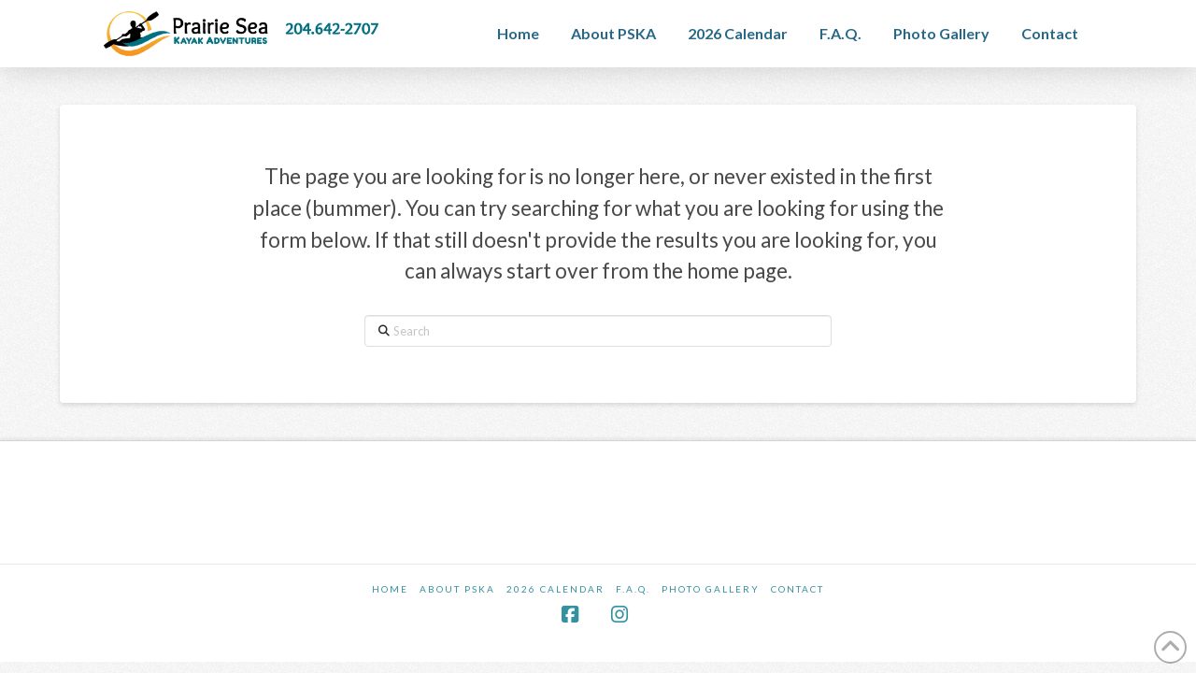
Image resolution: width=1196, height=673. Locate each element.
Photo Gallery (711, 588)
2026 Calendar (555, 588)
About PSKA (457, 588)
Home (390, 588)
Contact (797, 588)
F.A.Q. (633, 588)
